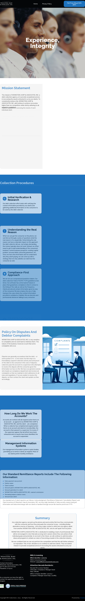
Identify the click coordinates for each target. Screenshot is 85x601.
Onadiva (82, 598)
